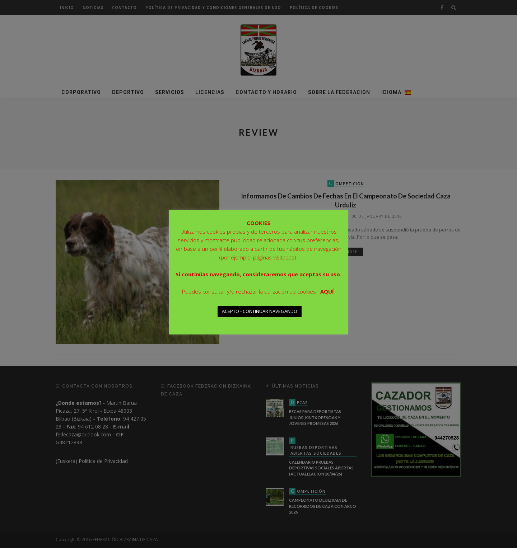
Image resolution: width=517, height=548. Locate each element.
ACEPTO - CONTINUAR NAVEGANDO (259, 311)
